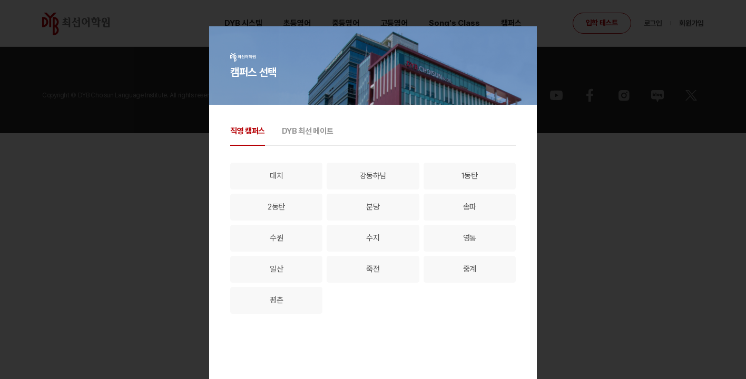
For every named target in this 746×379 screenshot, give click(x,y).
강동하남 (373, 176)
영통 (469, 238)
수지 (372, 238)
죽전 (372, 269)
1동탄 (470, 176)
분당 (372, 207)
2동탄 (276, 207)
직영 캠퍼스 (247, 131)
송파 (469, 207)
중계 (469, 269)
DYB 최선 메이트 (307, 131)
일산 (276, 269)
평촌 (276, 300)
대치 (276, 176)
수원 (276, 238)
